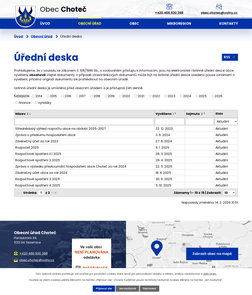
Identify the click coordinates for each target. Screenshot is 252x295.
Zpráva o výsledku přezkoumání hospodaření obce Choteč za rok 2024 (70, 166)
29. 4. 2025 (164, 160)
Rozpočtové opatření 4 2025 (37, 185)
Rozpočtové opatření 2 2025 (37, 160)
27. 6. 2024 (164, 141)
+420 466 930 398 (169, 13)
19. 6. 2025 (163, 173)
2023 (171, 96)
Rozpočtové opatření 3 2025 (37, 179)
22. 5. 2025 (164, 166)
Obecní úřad (89, 23)
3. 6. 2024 (163, 135)
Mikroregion (179, 23)
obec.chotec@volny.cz (219, 13)
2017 (82, 96)
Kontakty (228, 23)
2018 (96, 96)
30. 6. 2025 (164, 179)
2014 (38, 96)
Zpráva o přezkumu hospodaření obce (45, 135)
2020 (126, 96)
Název (21, 114)
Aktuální (221, 128)
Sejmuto (194, 114)
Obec (134, 23)
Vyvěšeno (165, 114)
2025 (203, 96)
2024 (187, 96)
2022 (156, 96)
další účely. (210, 274)
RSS (230, 57)
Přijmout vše (104, 288)
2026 (218, 96)
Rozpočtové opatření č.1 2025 (38, 154)
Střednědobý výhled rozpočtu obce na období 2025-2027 (60, 128)
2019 (111, 96)
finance (24, 102)
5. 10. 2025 (163, 185)
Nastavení (149, 288)
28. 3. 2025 (164, 154)
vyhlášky (44, 102)
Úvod (45, 23)
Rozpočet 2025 (27, 147)
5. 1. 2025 (162, 147)
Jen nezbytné (127, 288)
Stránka (30, 192)
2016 (68, 96)
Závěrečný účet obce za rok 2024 (41, 173)
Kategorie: (22, 95)
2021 (141, 96)
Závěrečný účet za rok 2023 (36, 141)
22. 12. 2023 (164, 128)
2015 (53, 96)
